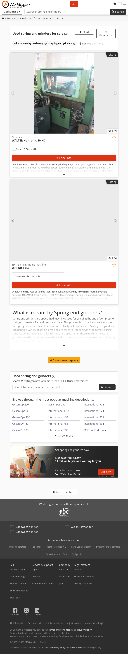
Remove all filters (91, 43)
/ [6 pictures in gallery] (113, 258)
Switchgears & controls (108, 546)
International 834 (94, 423)
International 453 (58, 423)
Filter (84, 31)
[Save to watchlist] (114, 138)
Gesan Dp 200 (20, 404)
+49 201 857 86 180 (27, 527)
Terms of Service (77, 647)
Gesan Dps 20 (20, 411)
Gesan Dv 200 (20, 430)
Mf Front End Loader (96, 430)
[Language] (119, 4)
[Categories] (12, 12)
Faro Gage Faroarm (81, 546)
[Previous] (13, 93)
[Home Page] (3, 18)
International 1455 (58, 411)
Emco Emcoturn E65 (56, 554)
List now (106, 471)
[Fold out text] (64, 174)
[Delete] (45, 43)
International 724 (94, 404)
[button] (124, 4)
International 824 (94, 411)
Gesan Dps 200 (21, 417)
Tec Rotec (36, 546)
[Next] (115, 93)
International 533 (58, 430)
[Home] (19, 18)
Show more (64, 435)
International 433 (58, 417)
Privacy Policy (58, 647)
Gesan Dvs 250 (56, 404)
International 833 (94, 417)
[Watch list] (114, 4)
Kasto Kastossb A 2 (56, 546)
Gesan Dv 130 (20, 423)
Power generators (17, 546)
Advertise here (64, 492)
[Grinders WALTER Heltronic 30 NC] (64, 93)
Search (118, 11)
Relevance (106, 33)
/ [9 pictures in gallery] (113, 131)
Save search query (64, 360)
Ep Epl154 (77, 554)
